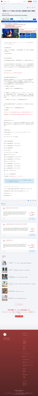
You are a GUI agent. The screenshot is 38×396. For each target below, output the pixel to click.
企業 (24, 349)
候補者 (24, 348)
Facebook (25, 383)
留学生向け (25, 342)
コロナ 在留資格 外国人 (18, 15)
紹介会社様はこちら (26, 359)
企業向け (24, 343)
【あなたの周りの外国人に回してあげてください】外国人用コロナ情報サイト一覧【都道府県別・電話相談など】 (18, 181)
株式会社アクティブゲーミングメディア (19, 42)
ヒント (3, 7)
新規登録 (24, 1)
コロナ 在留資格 (4, 15)
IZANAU (5, 188)
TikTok (24, 382)
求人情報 (24, 341)
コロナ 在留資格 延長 (10, 15)
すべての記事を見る (19, 304)
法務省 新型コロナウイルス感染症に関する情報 (12, 72)
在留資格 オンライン (24, 15)
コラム (24, 340)
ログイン (29, 1)
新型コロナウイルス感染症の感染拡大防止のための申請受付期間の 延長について (18, 112)
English (35, 1)
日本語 (24, 377)
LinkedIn (25, 384)
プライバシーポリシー (27, 354)
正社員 (4, 218)
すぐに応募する (32, 218)
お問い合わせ (25, 335)
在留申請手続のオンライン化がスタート (16, 176)
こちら (10, 193)
